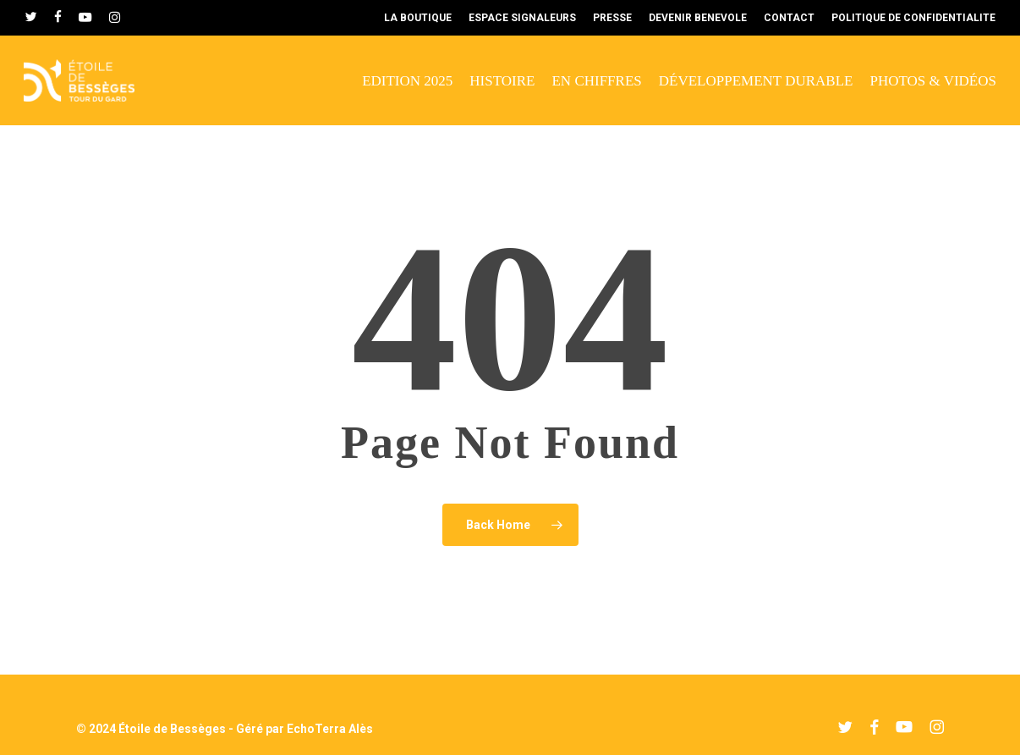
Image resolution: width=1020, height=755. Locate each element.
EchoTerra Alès (330, 729)
